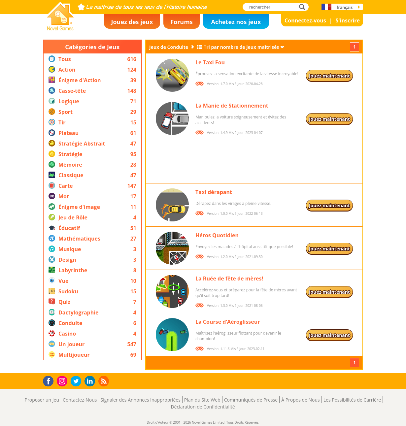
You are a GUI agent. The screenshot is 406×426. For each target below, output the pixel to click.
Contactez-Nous (80, 400)
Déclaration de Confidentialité (203, 407)
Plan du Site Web (202, 400)
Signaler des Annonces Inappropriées (141, 400)
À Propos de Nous (300, 400)
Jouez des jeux (132, 22)
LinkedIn (91, 381)
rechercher (304, 7)
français (345, 7)
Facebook (50, 380)
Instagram (63, 380)
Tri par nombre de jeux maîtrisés (241, 47)
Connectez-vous (305, 20)
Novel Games (59, 28)
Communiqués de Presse (251, 400)
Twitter (77, 381)
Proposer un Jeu (42, 400)
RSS (104, 381)
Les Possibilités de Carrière (352, 400)
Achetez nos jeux (236, 22)
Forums (181, 22)
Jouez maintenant (329, 76)
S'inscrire (347, 20)
